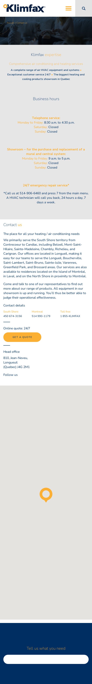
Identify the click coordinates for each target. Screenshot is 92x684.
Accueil (10, 22)
